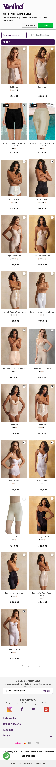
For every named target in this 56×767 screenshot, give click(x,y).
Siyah (17, 90)
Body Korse (14, 481)
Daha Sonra (29, 25)
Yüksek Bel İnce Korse (42, 368)
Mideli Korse (42, 199)
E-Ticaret (19, 763)
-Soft (13, 763)
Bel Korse (14, 87)
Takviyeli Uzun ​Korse (14, 593)
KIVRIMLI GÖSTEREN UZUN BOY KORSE (42, 144)
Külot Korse (14, 199)
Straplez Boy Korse (42, 256)
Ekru (13, 90)
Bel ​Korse (42, 424)
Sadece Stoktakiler (39, 35)
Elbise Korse (42, 481)
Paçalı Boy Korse (14, 256)
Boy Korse (42, 87)
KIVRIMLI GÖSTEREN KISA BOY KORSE (14, 144)
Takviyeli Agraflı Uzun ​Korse (14, 312)
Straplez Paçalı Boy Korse (42, 537)
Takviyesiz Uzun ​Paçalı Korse (42, 594)
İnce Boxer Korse (14, 537)
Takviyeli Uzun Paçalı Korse (42, 312)
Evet (46, 25)
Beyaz (15, 90)
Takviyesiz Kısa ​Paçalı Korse (14, 368)
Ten (11, 90)
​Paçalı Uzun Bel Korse (14, 649)
